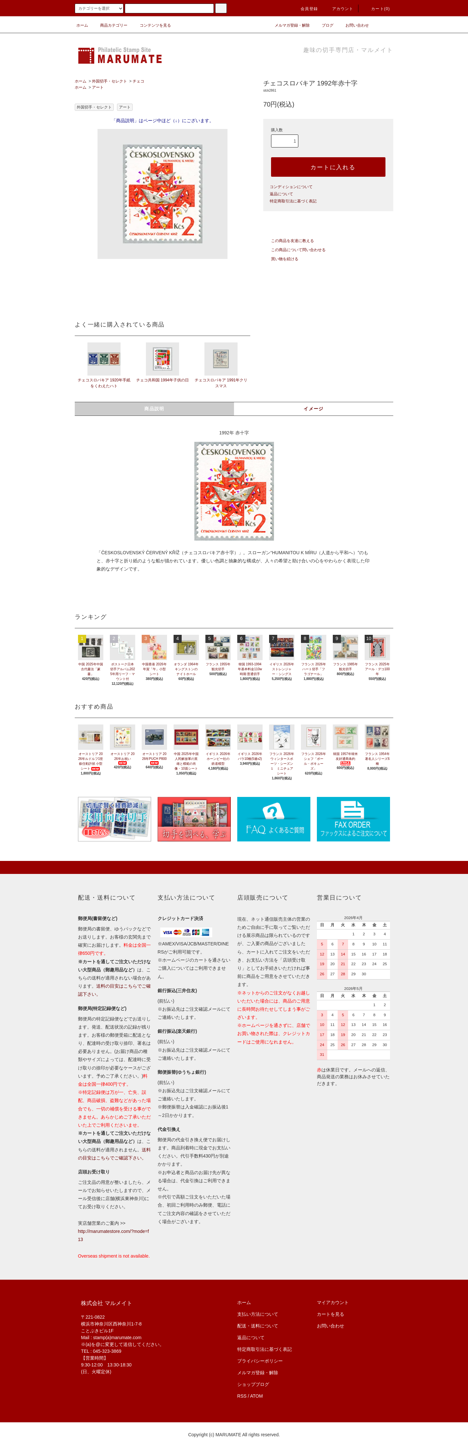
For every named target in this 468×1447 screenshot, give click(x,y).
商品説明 (154, 408)
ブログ (323, 25)
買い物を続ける (280, 259)
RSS (242, 1396)
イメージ (314, 408)
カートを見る (330, 1314)
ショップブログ (253, 1384)
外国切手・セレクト (109, 81)
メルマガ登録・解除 (288, 25)
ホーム (82, 25)
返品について (281, 194)
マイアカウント (333, 1302)
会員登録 (305, 8)
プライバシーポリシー (260, 1361)
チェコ (138, 81)
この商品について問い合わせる (294, 250)
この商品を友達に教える (288, 240)
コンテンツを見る (151, 25)
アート (98, 87)
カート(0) (376, 8)
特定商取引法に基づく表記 (293, 201)
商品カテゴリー (109, 25)
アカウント (339, 8)
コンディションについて (291, 187)
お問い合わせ (353, 25)
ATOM (256, 1396)
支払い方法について (257, 1314)
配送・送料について (257, 1325)
